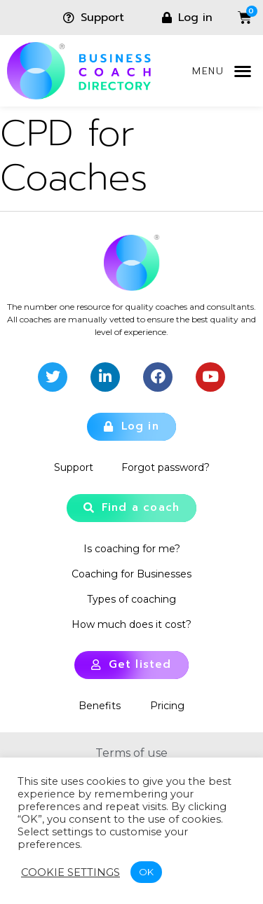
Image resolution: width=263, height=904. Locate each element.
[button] (242, 71)
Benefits (100, 705)
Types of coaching (131, 599)
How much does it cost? (131, 624)
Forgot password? (165, 467)
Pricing (167, 705)
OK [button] (146, 871)
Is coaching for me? (131, 548)
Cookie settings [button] (70, 872)
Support (73, 467)
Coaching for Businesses (131, 574)
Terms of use (131, 753)
